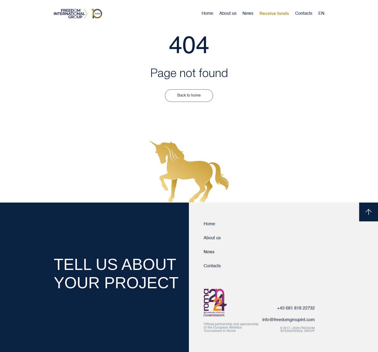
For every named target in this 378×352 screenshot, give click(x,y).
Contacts (303, 13)
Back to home (189, 96)
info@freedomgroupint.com (288, 320)
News (247, 13)
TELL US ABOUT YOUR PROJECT (116, 273)
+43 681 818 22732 (296, 308)
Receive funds (274, 13)
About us (227, 13)
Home (207, 13)
